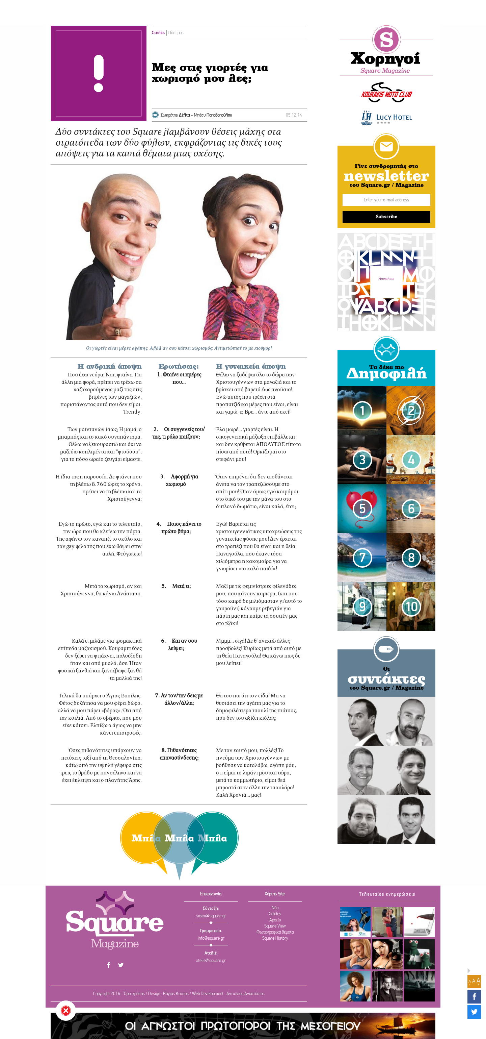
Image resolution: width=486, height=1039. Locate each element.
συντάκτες (387, 679)
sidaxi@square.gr (211, 916)
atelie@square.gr (211, 961)
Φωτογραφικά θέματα (275, 932)
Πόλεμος (176, 33)
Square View (275, 926)
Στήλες (158, 33)
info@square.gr (211, 938)
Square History (275, 938)
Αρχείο (275, 920)
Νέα (275, 908)
